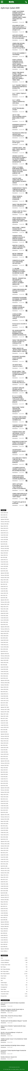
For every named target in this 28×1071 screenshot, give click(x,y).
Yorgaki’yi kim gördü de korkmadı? (19, 502)
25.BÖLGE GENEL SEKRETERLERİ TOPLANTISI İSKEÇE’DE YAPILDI (18, 316)
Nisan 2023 (3, 555)
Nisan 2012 (3, 850)
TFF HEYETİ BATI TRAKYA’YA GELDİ (17, 365)
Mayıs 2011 (3, 875)
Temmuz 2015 (4, 763)
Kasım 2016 (3, 727)
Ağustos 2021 (4, 599)
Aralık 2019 (3, 644)
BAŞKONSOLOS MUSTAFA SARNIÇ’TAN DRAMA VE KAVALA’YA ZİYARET (19, 443)
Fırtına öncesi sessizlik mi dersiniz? (19, 324)
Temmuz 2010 (4, 897)
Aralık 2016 (3, 725)
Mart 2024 (3, 530)
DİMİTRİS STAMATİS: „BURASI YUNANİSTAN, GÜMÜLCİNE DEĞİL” (18, 247)
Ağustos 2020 (4, 626)
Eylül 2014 (3, 785)
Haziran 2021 (3, 604)
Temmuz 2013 (4, 816)
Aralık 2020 (3, 617)
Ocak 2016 (3, 749)
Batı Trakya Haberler (5, 973)
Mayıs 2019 (3, 660)
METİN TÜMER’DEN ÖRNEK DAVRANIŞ (17, 254)
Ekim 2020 (3, 622)
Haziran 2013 (3, 819)
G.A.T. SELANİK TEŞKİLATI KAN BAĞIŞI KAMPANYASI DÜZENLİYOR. (19, 86)
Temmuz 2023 (4, 548)
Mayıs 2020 (3, 633)
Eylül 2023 (3, 544)
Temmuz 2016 (4, 736)
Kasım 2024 (3, 512)
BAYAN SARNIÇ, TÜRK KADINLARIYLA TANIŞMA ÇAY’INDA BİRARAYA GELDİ (19, 374)
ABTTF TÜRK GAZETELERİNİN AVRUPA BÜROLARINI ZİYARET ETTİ (19, 117)
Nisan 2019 (3, 662)
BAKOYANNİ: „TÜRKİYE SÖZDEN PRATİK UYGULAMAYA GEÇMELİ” (19, 229)
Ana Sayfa (2, 5)
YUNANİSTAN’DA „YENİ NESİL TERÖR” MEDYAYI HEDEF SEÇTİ (19, 149)
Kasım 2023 (3, 539)
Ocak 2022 (3, 588)
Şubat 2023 (3, 559)
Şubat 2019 (3, 667)
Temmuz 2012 (4, 843)
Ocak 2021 (3, 615)
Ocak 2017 (3, 722)
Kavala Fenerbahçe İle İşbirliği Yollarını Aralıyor (13, 1045)
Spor (2, 980)
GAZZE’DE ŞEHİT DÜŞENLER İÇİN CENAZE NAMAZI (19, 451)
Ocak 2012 (3, 857)
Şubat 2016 (3, 747)
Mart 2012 (3, 852)
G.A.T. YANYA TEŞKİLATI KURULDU (19, 94)
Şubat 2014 (3, 801)
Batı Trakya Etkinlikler (5, 969)
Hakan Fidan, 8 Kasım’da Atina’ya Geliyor (11, 1015)
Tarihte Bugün (4, 982)
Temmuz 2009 (4, 924)
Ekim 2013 (3, 810)
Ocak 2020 (3, 642)
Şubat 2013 (3, 828)
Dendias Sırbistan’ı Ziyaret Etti (9, 1057)
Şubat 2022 (3, 586)
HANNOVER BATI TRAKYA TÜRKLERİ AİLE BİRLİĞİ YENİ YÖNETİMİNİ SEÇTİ (19, 189)
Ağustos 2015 (4, 761)
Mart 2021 (3, 611)
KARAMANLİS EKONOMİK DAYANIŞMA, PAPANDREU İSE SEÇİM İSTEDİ (19, 299)
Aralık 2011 (3, 859)
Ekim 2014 (3, 783)
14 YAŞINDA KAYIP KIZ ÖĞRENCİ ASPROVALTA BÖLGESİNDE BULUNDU (19, 469)
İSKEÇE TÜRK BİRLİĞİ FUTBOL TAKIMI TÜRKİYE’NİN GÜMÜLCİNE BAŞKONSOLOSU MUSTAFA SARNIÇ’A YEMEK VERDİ (19, 76)
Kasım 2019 (3, 646)
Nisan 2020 (3, 635)
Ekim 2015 (3, 756)
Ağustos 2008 (4, 948)
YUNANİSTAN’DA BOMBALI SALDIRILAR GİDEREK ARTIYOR (18, 307)
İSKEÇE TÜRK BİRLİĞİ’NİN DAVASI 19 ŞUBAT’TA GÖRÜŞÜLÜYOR (19, 341)
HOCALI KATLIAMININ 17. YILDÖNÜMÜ (19, 53)
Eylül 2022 (3, 570)
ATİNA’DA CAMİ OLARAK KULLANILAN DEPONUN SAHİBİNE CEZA (19, 418)
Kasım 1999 (3, 951)
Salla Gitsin (3, 978)
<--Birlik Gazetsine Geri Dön (14, 1067)
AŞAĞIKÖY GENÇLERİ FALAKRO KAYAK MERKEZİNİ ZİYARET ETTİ (19, 389)
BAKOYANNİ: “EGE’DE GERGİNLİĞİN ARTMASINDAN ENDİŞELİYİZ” (18, 409)
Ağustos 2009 (4, 922)
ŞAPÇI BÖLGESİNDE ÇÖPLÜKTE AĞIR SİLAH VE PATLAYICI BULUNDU (19, 36)
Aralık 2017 (3, 698)
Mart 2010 (3, 906)
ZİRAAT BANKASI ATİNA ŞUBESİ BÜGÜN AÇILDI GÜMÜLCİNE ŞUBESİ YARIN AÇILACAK (19, 220)
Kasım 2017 (3, 700)
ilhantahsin (15, 22)
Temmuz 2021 (4, 602)
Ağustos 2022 (4, 573)
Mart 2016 (3, 745)
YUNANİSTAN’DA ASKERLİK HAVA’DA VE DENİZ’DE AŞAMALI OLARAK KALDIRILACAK (18, 238)
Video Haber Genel (5, 991)
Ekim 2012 (3, 837)
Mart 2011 (3, 879)
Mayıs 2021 (3, 606)
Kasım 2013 (3, 807)
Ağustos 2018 (4, 680)
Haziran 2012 (3, 846)
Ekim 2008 (3, 944)
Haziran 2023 (3, 550)
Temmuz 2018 (4, 682)
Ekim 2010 (3, 890)
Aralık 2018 (3, 671)
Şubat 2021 (3, 613)
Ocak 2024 (3, 535)
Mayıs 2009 (3, 928)
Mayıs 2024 (3, 526)
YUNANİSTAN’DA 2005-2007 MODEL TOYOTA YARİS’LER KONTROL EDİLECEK (18, 434)
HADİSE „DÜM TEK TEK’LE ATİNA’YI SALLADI (19, 211)
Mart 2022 (3, 584)
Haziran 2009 (3, 926)
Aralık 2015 (3, 752)
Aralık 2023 (3, 537)
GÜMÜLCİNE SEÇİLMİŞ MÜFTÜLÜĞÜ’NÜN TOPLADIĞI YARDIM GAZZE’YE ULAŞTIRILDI (18, 46)
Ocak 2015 (3, 776)
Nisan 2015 (3, 769)
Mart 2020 (3, 637)
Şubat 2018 (3, 693)
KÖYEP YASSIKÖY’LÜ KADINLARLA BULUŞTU (18, 381)
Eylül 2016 (3, 731)
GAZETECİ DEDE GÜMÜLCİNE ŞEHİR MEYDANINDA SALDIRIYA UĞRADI (19, 181)
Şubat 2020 (3, 640)
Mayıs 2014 (3, 794)
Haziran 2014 (3, 792)
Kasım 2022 (3, 566)
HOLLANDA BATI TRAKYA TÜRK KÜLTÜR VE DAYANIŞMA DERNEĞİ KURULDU (19, 460)
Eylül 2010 (3, 892)
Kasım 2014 (3, 781)
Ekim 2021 (3, 595)
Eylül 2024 (3, 517)
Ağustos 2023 (4, 546)
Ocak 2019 (3, 669)
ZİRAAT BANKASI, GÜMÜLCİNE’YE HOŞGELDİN (17, 197)
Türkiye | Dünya (4, 984)
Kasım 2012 (3, 834)
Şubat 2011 (3, 881)
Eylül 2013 (3, 812)
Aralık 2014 (3, 778)
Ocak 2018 (3, 696)
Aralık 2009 (3, 913)
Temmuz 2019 (4, 655)
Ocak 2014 (3, 803)
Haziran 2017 (3, 711)
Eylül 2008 (3, 946)
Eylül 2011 (3, 866)
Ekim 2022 (3, 568)
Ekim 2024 (3, 514)
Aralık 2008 (3, 939)
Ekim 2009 (3, 917)
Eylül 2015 (3, 758)
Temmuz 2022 (4, 575)
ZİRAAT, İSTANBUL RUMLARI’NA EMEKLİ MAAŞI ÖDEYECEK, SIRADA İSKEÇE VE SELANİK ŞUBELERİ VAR (19, 170)
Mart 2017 (3, 718)
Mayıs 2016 (3, 740)
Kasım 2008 (3, 942)
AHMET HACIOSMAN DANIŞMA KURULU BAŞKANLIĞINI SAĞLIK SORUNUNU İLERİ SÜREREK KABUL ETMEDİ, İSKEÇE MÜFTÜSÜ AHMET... (19, 16)
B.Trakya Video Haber (5, 964)
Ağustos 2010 (4, 895)
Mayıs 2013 (3, 821)
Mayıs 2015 (3, 767)
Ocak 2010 (3, 910)
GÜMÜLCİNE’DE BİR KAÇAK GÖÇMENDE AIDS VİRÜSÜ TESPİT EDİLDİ (19, 495)
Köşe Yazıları (3, 975)
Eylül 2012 (3, 839)
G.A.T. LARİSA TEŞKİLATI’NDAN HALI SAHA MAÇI (18, 101)
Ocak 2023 (3, 561)
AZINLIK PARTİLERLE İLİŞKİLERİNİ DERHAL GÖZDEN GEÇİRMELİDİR (19, 477)
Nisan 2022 (3, 582)
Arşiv (2, 958)
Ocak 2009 (3, 937)
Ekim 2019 (3, 649)
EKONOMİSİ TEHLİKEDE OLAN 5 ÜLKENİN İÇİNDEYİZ (18, 358)
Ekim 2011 (3, 863)
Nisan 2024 (3, 528)
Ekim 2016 (3, 729)
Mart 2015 (3, 772)
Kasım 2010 (3, 888)
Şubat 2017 (3, 720)
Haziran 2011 (3, 872)
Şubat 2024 (3, 532)
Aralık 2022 (3, 564)
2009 (6, 5)
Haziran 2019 (3, 658)
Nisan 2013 (3, 823)
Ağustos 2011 (4, 868)
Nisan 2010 (3, 904)
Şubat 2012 (3, 854)
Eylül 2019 (3, 651)
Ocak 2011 (3, 884)
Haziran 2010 (3, 899)
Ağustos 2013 (4, 814)
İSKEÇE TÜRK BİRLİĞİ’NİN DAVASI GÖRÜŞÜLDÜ (19, 205)
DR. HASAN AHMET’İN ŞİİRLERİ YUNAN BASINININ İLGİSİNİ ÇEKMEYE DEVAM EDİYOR (19, 333)
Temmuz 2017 (4, 709)
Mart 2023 (3, 557)
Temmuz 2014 (4, 790)
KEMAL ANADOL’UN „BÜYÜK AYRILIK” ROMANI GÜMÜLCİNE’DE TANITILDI (19, 350)
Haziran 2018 (3, 684)
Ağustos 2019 (4, 653)
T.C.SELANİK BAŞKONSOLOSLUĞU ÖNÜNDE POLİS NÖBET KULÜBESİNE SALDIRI (18, 271)
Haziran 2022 (3, 577)
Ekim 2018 (3, 676)
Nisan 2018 (3, 689)
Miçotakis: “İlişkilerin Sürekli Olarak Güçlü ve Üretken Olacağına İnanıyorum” (12, 1010)
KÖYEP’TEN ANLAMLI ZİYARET (18, 109)
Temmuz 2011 (4, 870)
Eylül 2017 (3, 705)
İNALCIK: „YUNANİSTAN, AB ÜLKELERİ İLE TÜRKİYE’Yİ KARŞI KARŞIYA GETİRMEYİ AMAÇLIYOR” (19, 281)
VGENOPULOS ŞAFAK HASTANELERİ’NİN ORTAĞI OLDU (18, 262)
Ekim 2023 (3, 541)
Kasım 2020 (3, 620)
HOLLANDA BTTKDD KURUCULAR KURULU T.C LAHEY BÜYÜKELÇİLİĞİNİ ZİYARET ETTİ (19, 28)
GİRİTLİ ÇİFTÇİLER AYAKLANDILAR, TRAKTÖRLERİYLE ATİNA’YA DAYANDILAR (19, 486)
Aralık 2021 (3, 591)
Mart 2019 (3, 664)
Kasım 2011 (3, 861)
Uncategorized (4, 987)
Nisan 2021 (3, 608)
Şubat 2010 (3, 908)
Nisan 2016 (3, 743)
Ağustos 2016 (4, 734)
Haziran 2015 (3, 765)
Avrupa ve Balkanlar (5, 960)
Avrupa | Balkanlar (5, 962)
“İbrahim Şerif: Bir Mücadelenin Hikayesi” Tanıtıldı (14, 1021)
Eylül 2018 (3, 678)
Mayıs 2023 (3, 553)
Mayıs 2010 (3, 901)
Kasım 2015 (3, 754)
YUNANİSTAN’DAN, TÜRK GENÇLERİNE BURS (19, 425)
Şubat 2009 (3, 935)
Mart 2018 (3, 691)
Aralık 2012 (3, 832)
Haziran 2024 (3, 523)
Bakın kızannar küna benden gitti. (18, 141)
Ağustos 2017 (4, 707)
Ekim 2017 (3, 702)
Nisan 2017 (3, 716)
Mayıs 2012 (3, 848)
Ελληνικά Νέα (4, 996)
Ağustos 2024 (4, 519)
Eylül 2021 (3, 597)
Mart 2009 (3, 933)
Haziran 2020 (3, 631)
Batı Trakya (3, 967)
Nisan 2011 (3, 877)
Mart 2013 (3, 825)
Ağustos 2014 (4, 787)
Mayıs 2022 (3, 579)
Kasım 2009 (3, 915)
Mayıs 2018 (3, 687)
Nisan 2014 (3, 796)
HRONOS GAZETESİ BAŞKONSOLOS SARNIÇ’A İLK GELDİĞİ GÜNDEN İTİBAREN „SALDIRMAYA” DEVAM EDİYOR (19, 159)
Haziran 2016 (3, 738)
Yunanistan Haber (4, 993)
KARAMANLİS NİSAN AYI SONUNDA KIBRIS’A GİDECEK (19, 126)
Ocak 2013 (3, 830)
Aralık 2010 (3, 886)
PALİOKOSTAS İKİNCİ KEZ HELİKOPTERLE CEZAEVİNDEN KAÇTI (19, 134)
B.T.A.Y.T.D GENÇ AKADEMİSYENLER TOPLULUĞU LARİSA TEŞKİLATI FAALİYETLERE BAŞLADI (19, 399)
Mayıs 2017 (3, 714)
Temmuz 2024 (4, 521)
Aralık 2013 (3, 805)
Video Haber (3, 989)
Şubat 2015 (3, 774)
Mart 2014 (3, 799)
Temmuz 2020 (4, 629)
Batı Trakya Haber (5, 971)
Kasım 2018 (3, 673)
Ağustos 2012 (4, 841)
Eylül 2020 (3, 624)
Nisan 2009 (3, 931)
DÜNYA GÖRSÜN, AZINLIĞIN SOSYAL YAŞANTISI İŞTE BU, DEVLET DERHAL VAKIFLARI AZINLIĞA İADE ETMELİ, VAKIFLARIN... (19, 63)
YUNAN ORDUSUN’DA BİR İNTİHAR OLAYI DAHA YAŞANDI (19, 291)
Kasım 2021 (3, 593)
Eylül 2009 (3, 919)
